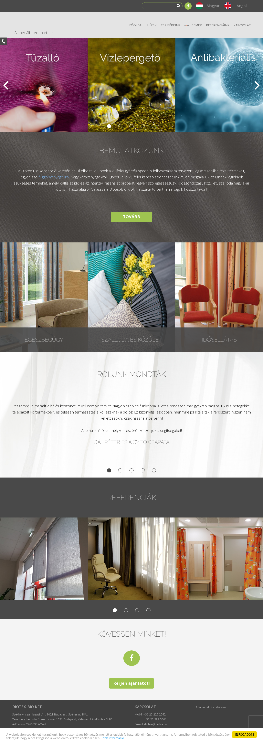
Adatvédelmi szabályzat (211, 707)
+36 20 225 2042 (154, 714)
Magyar (213, 5)
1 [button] (109, 126)
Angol (242, 5)
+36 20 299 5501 (155, 719)
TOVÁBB (131, 216)
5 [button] (154, 126)
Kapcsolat (242, 25)
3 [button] (131, 126)
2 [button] (120, 126)
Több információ (112, 738)
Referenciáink (217, 25)
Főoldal (136, 25)
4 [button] (143, 126)
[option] (131, 85)
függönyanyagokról (54, 177)
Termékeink (170, 25)
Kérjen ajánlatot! (131, 683)
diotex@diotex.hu (155, 724)
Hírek (152, 25)
